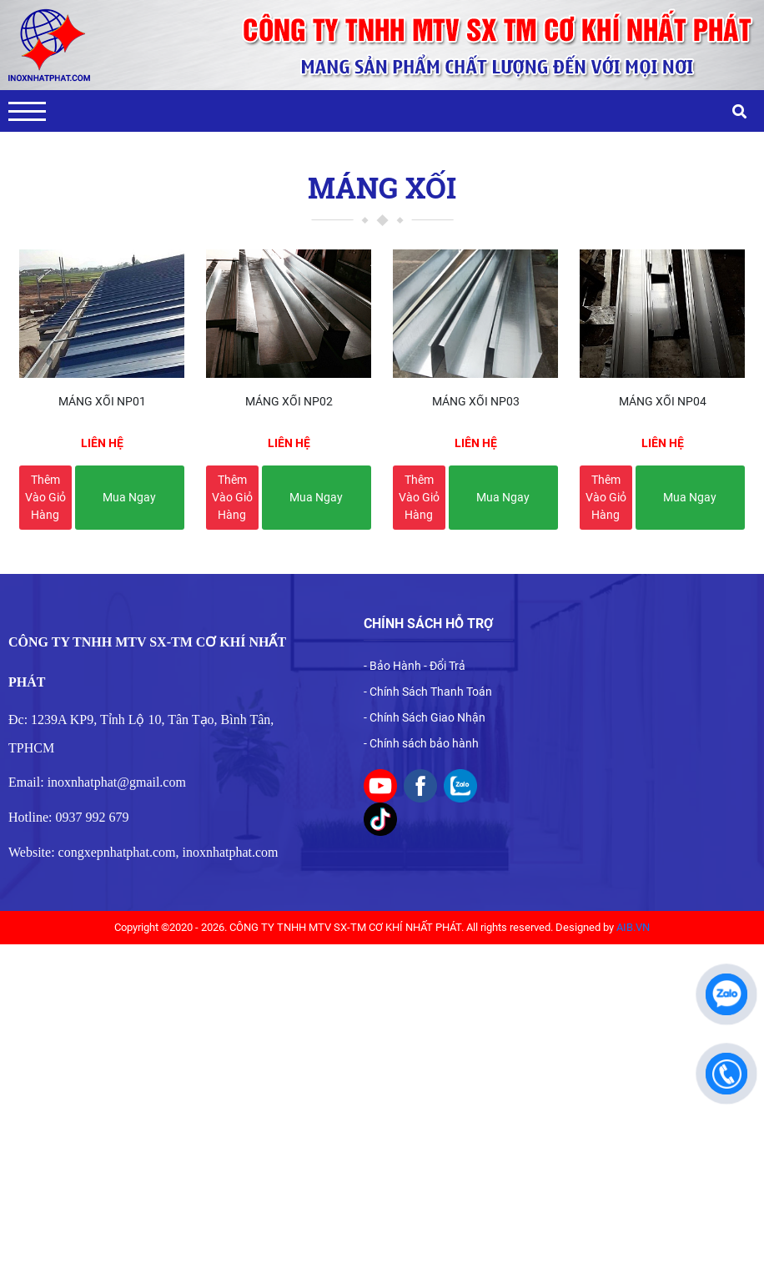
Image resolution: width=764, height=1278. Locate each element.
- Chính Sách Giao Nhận (424, 717)
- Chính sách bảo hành (421, 743)
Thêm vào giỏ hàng (45, 497)
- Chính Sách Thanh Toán (428, 691)
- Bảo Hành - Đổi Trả (414, 665)
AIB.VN (633, 927)
